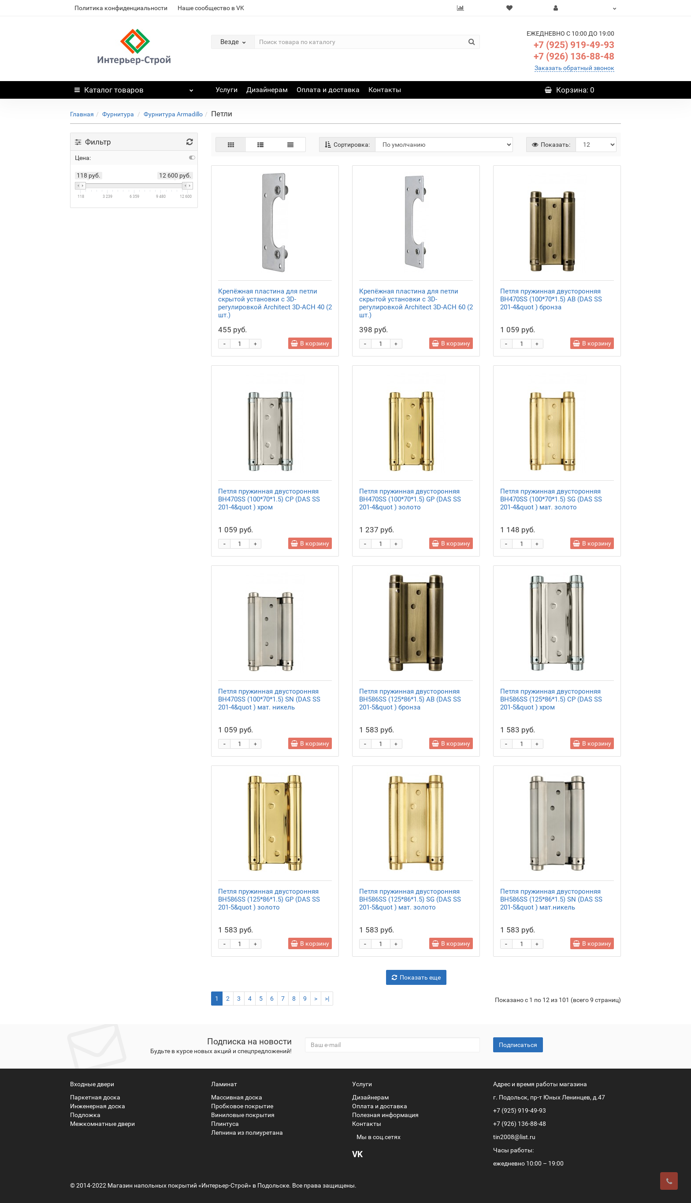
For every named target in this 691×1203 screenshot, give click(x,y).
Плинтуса (225, 1123)
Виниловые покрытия (243, 1114)
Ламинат (224, 1084)
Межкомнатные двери (102, 1123)
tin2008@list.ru (514, 1136)
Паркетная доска (95, 1097)
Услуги (226, 89)
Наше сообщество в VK (211, 7)
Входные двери (92, 1084)
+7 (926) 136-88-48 (574, 56)
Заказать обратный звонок (574, 67)
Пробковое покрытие (242, 1106)
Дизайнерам (267, 89)
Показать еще (416, 977)
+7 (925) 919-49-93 (574, 45)
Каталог (133, 87)
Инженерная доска (97, 1106)
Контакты (384, 89)
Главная (82, 114)
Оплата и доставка (328, 89)
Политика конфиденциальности (120, 7)
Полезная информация (385, 1114)
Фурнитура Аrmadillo (173, 114)
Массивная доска (236, 1097)
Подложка (85, 1114)
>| (327, 998)
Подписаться (518, 1044)
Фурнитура (118, 114)
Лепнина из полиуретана (247, 1132)
